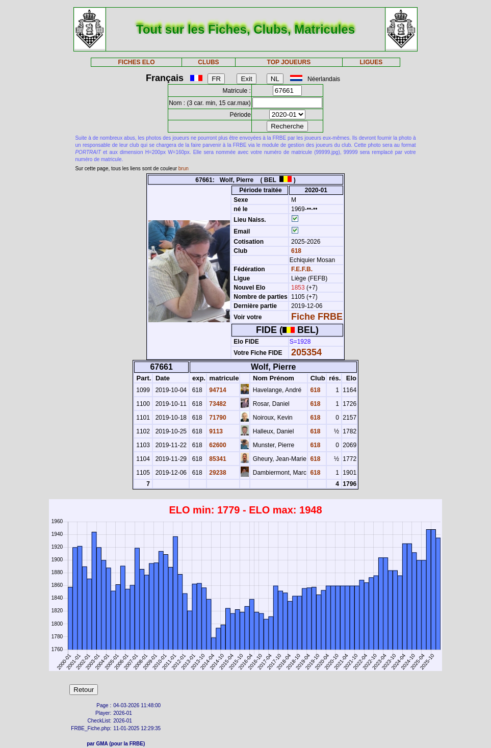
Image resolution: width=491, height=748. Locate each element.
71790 (217, 417)
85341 (217, 458)
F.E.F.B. (302, 269)
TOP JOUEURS (289, 62)
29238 (217, 472)
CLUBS (208, 62)
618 (295, 250)
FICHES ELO (136, 62)
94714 (217, 390)
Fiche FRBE (317, 317)
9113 (215, 431)
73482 (217, 403)
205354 (306, 352)
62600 (217, 445)
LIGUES (371, 62)
